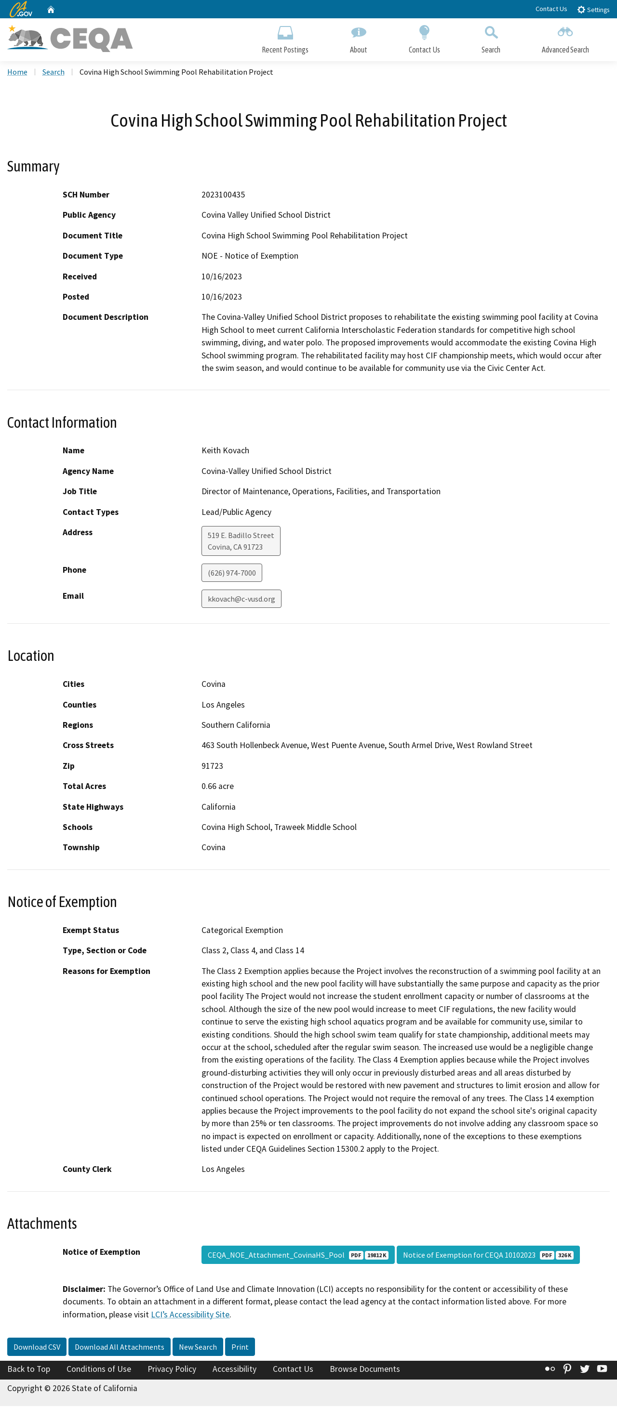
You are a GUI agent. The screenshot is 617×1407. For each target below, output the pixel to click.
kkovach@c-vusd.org (241, 600)
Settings (593, 9)
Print (240, 1348)
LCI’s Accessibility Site (190, 1315)
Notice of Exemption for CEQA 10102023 (488, 1256)
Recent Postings (285, 37)
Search (491, 37)
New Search (198, 1348)
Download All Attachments (119, 1348)
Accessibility (234, 1370)
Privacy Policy (172, 1370)
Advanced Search (565, 37)
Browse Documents (365, 1370)
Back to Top (28, 1370)
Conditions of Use (99, 1370)
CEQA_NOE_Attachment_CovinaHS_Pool (298, 1256)
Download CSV (36, 1348)
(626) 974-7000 (232, 574)
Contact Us (551, 8)
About (359, 37)
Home (17, 73)
